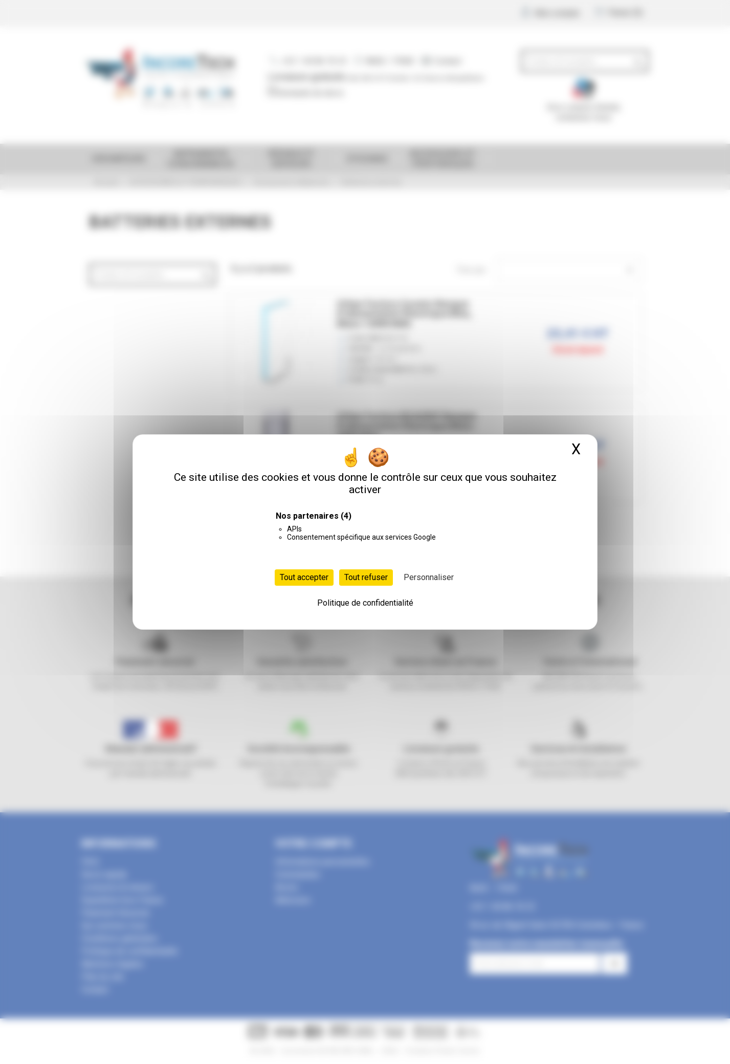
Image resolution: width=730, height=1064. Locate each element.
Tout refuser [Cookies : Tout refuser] (366, 577)
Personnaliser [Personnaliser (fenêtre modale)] (429, 577)
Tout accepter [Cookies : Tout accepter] (304, 577)
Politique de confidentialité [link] (365, 603)
